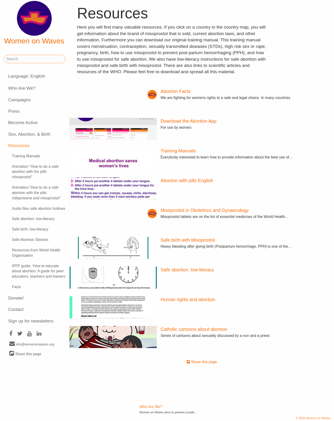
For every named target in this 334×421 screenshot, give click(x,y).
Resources (18, 145)
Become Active (23, 122)
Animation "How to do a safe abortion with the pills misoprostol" (35, 171)
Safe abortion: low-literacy (33, 219)
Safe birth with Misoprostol (188, 240)
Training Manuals (26, 156)
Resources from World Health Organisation (36, 252)
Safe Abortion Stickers (30, 240)
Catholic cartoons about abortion (194, 329)
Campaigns (19, 99)
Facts (16, 287)
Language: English (26, 76)
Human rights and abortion (188, 299)
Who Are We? (21, 88)
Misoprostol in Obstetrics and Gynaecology (205, 210)
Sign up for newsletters (30, 321)
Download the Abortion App (188, 121)
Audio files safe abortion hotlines (38, 208)
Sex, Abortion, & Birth (29, 134)
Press (13, 111)
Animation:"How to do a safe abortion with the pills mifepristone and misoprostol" (36, 192)
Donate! (16, 298)
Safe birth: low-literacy (30, 229)
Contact (15, 309)
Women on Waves (34, 23)
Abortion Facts (175, 91)
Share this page (25, 353)
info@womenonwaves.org (31, 344)
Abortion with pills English (187, 180)
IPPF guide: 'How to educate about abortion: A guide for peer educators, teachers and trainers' (39, 271)
